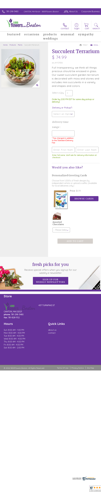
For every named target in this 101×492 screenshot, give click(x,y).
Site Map (90, 368)
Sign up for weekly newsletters (50, 280)
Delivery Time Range (60, 124)
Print (84, 45)
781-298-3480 (12, 11)
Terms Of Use (62, 368)
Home (5, 45)
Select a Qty (58, 93)
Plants (20, 45)
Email (94, 45)
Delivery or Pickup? (62, 107)
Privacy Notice (78, 368)
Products (12, 45)
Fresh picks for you (50, 268)
